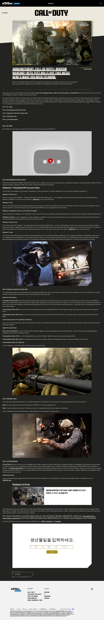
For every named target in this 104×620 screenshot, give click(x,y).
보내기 (52, 552)
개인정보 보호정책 (33, 609)
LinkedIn (46, 598)
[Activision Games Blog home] (16, 590)
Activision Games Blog (16, 468)
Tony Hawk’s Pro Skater (34, 594)
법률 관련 (12, 609)
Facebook (47, 592)
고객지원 (18, 609)
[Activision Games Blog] (11, 3)
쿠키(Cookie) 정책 (43, 609)
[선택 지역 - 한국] (92, 589)
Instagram (47, 596)
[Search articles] (100, 3)
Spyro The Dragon (33, 596)
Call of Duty (31, 592)
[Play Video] (52, 160)
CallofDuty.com (7, 480)
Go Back (4, 13)
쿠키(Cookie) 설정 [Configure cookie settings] (52, 609)
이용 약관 (24, 609)
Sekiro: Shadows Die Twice (35, 600)
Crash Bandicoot (32, 598)
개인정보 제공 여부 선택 (65, 609)
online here (36, 199)
